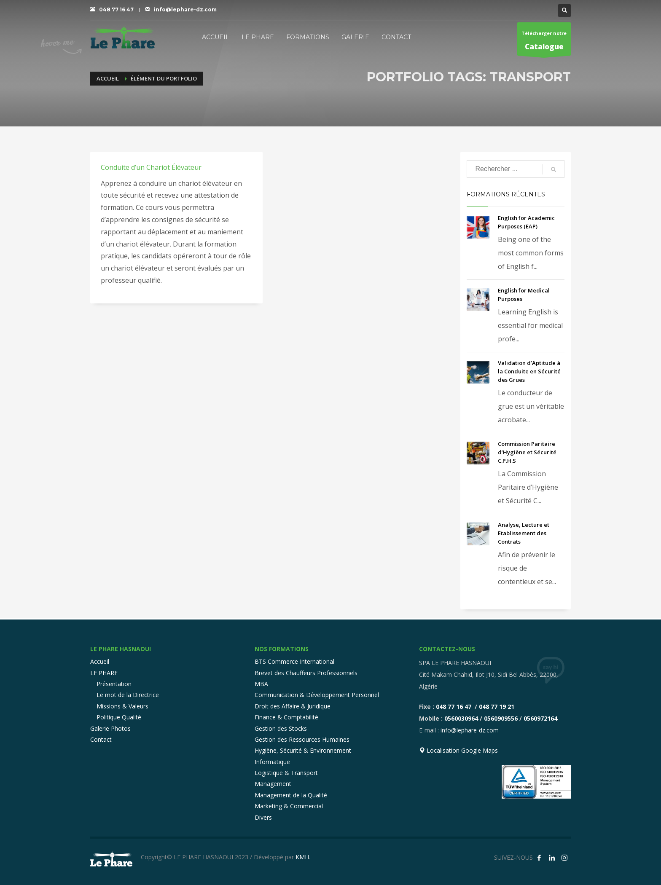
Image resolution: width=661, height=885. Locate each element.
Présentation (114, 684)
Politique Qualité (119, 717)
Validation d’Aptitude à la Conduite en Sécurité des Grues (529, 371)
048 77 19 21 (496, 707)
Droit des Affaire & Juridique (292, 706)
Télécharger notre (544, 43)
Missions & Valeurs (122, 706)
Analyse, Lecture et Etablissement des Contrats (523, 533)
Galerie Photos (110, 728)
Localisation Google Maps (458, 750)
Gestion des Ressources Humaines (302, 739)
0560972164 (540, 718)
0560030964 (461, 718)
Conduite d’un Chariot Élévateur (151, 167)
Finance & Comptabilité (286, 717)
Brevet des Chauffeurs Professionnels (306, 673)
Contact (101, 739)
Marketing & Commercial (289, 806)
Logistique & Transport (286, 773)
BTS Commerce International (294, 661)
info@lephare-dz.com (185, 9)
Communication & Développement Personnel (317, 695)
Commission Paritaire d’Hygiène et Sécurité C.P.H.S (527, 452)
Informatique (272, 762)
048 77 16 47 (116, 9)
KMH (302, 857)
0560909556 (501, 718)
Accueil (99, 661)
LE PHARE (104, 673)
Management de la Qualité (291, 795)
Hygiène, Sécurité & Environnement (303, 750)
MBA (261, 684)
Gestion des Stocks (281, 728)
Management (273, 784)
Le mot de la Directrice (128, 695)
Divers (263, 817)
